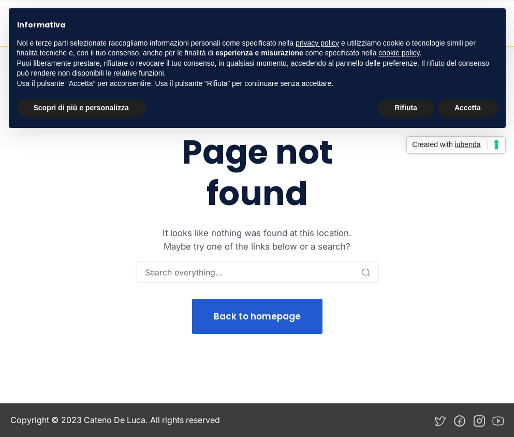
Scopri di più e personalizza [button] (81, 108)
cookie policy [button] (398, 53)
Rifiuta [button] (405, 108)
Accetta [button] (467, 108)
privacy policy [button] (317, 43)
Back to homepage (257, 316)
